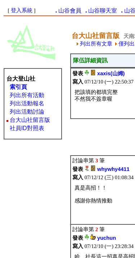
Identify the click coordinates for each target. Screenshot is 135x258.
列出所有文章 (94, 44)
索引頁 (18, 87)
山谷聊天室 (102, 11)
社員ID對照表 (27, 128)
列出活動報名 (27, 103)
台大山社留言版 (30, 120)
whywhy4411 (113, 169)
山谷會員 (69, 11)
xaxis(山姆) (111, 73)
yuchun (106, 238)
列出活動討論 (27, 112)
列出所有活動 (27, 95)
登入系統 (21, 10)
